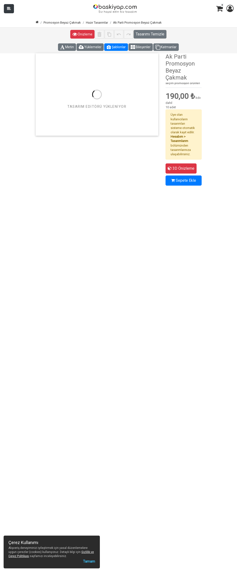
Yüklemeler (90, 47)
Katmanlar (166, 47)
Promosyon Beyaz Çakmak (62, 22)
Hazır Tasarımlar (97, 22)
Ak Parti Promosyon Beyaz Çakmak (137, 22)
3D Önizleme (181, 168)
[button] (229, 9)
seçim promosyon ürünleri (183, 83)
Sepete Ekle (183, 180)
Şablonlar (116, 47)
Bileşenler (141, 47)
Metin (67, 47)
